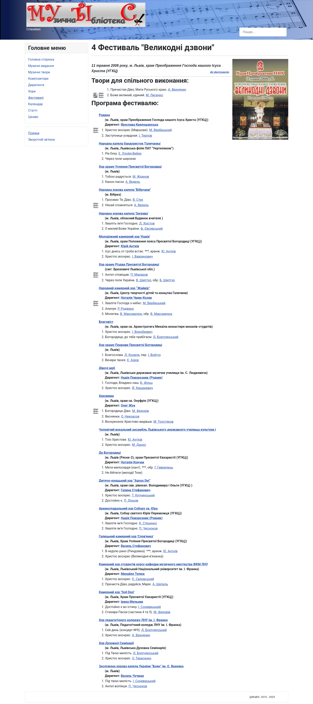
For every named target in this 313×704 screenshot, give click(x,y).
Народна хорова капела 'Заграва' (123, 213)
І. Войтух (154, 355)
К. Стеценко (148, 523)
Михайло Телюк (133, 574)
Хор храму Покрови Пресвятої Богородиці (130, 345)
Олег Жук (128, 405)
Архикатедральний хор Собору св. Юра (128, 508)
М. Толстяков (163, 422)
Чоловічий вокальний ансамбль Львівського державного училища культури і (157, 429)
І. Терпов (145, 135)
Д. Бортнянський (165, 337)
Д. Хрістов (147, 223)
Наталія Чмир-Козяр (136, 298)
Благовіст (106, 322)
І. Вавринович (142, 256)
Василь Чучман (132, 676)
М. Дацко (139, 445)
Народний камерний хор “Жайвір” (124, 288)
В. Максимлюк (131, 314)
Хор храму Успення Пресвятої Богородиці (130, 167)
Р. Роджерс (126, 309)
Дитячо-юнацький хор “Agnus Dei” (125, 480)
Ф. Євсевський (152, 228)
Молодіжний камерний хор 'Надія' (124, 236)
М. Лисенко (154, 95)
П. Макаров (139, 275)
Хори (32, 91)
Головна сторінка (41, 59)
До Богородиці (110, 453)
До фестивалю (219, 72)
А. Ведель (133, 182)
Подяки (33, 133)
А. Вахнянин (177, 89)
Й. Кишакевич (142, 388)
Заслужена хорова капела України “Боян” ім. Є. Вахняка (141, 666)
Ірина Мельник (132, 602)
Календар (35, 104)
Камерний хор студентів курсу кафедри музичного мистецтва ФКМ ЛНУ (153, 564)
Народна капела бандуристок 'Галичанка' (130, 143)
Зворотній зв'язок (41, 139)
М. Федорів (140, 411)
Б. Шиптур (167, 280)
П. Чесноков (148, 528)
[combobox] (263, 31)
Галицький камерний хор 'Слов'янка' (126, 536)
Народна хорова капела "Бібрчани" (125, 190)
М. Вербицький (160, 130)
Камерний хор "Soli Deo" (117, 592)
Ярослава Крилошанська (139, 124)
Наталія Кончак (132, 462)
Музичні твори (39, 72)
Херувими (106, 396)
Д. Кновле (132, 355)
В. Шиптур (143, 280)
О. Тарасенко (141, 658)
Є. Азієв (133, 360)
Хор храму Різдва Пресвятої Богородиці (129, 264)
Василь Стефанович (136, 546)
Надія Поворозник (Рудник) (141, 377)
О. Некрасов (130, 416)
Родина (104, 115)
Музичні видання (41, 66)
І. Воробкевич (142, 332)
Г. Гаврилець (164, 467)
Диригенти (36, 85)
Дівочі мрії (107, 368)
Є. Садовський (143, 579)
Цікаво (33, 117)
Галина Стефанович (135, 490)
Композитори (38, 78)
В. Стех (138, 200)
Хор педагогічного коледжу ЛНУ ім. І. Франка (133, 620)
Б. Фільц (146, 383)
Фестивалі (36, 98)
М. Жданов (141, 176)
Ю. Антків (168, 251)
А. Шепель (160, 584)
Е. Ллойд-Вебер (129, 153)
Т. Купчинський (143, 495)
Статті (32, 110)
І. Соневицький (149, 607)
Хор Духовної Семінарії (116, 643)
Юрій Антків (130, 246)
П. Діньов (131, 500)
